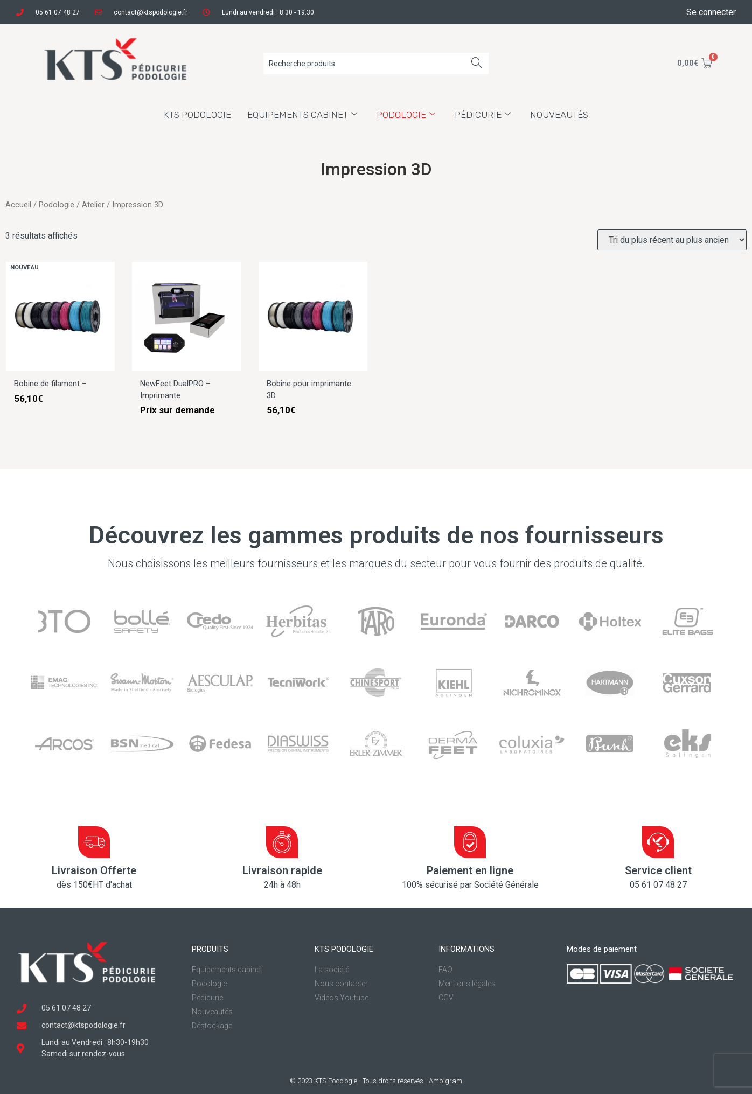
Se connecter (711, 12)
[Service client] (658, 842)
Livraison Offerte (94, 870)
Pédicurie (483, 114)
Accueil (18, 205)
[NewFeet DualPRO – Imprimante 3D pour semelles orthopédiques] (186, 368)
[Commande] (672, 239)
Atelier (93, 205)
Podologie (406, 114)
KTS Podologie (197, 114)
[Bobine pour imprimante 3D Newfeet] (313, 368)
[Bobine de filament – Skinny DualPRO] (60, 368)
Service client (658, 870)
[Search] (476, 63)
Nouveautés (559, 114)
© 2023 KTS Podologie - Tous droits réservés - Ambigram (376, 1081)
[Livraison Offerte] (94, 842)
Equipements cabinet (302, 114)
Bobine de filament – (50, 383)
